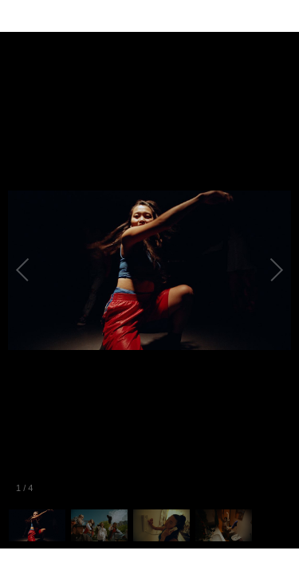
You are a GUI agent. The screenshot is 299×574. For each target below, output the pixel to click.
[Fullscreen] (286, 16)
